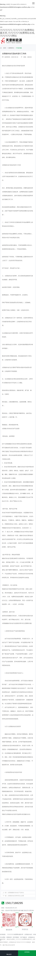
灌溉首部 (9, 937)
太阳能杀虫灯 (28, 934)
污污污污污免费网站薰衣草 (15, 934)
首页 (4, 48)
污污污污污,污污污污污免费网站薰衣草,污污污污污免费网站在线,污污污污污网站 (17, 33)
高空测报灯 (16, 937)
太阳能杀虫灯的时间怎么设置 (16, 895)
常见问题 (19, 48)
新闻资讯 (11, 48)
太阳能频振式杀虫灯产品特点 (16, 892)
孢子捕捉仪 (23, 937)
